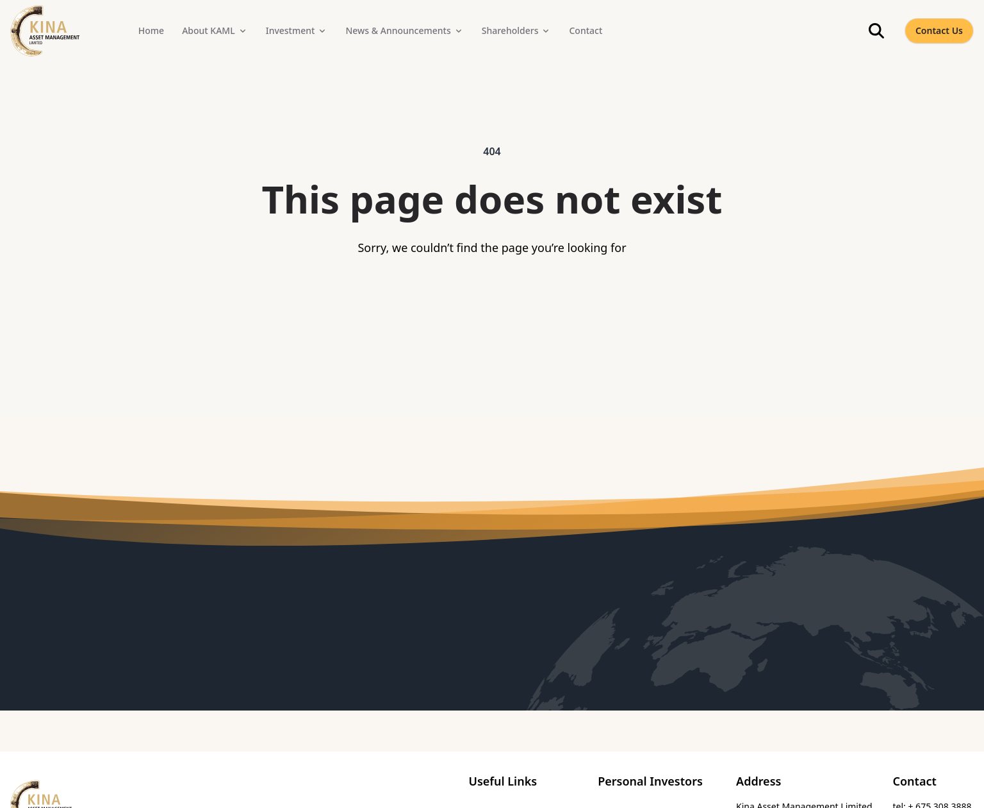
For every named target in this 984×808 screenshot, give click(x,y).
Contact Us (939, 30)
